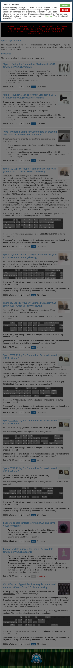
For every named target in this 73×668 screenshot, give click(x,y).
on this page (47, 16)
